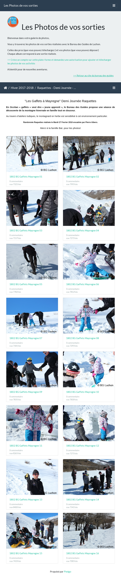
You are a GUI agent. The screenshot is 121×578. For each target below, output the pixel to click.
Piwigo (67, 571)
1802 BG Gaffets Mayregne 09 (25, 391)
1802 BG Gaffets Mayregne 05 (25, 284)
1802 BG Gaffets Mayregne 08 (82, 338)
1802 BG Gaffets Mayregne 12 (82, 445)
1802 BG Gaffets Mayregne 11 (25, 445)
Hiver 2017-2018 (22, 88)
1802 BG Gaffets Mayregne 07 (25, 338)
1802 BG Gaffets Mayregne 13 (25, 499)
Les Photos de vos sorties (21, 5)
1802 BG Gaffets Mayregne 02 (82, 176)
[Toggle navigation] (114, 5)
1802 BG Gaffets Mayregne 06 (82, 284)
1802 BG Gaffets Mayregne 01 (25, 176)
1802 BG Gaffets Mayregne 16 (82, 553)
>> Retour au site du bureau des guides (93, 75)
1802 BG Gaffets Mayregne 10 (82, 391)
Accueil (5, 88)
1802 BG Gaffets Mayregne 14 (82, 499)
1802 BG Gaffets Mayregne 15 (25, 553)
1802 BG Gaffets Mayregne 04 (82, 230)
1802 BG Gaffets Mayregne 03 (25, 230)
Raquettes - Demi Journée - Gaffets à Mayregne (56, 88)
